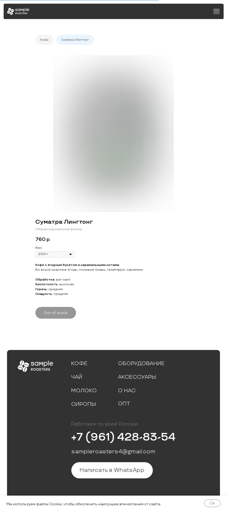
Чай (76, 377)
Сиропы (83, 404)
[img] (18, 11)
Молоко (84, 391)
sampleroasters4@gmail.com (113, 451)
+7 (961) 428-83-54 (123, 437)
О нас (127, 391)
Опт (124, 404)
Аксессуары (137, 377)
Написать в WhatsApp (112, 470)
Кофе (44, 39)
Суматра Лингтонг (75, 39)
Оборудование (141, 363)
